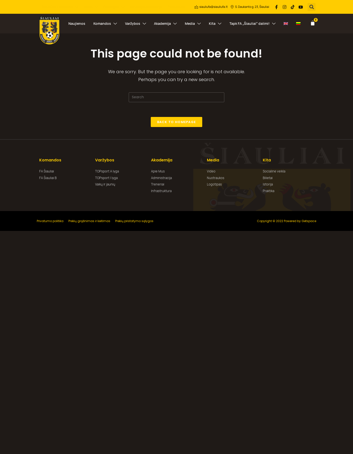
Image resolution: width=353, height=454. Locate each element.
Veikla (91, 7)
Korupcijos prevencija (146, 7)
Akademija (165, 23)
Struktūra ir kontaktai (60, 7)
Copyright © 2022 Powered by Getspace (286, 221)
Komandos (105, 23)
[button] (312, 7)
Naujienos (76, 23)
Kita (215, 23)
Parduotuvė (176, 7)
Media (193, 23)
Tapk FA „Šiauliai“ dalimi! (252, 23)
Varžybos (135, 23)
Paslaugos (114, 7)
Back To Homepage (176, 122)
